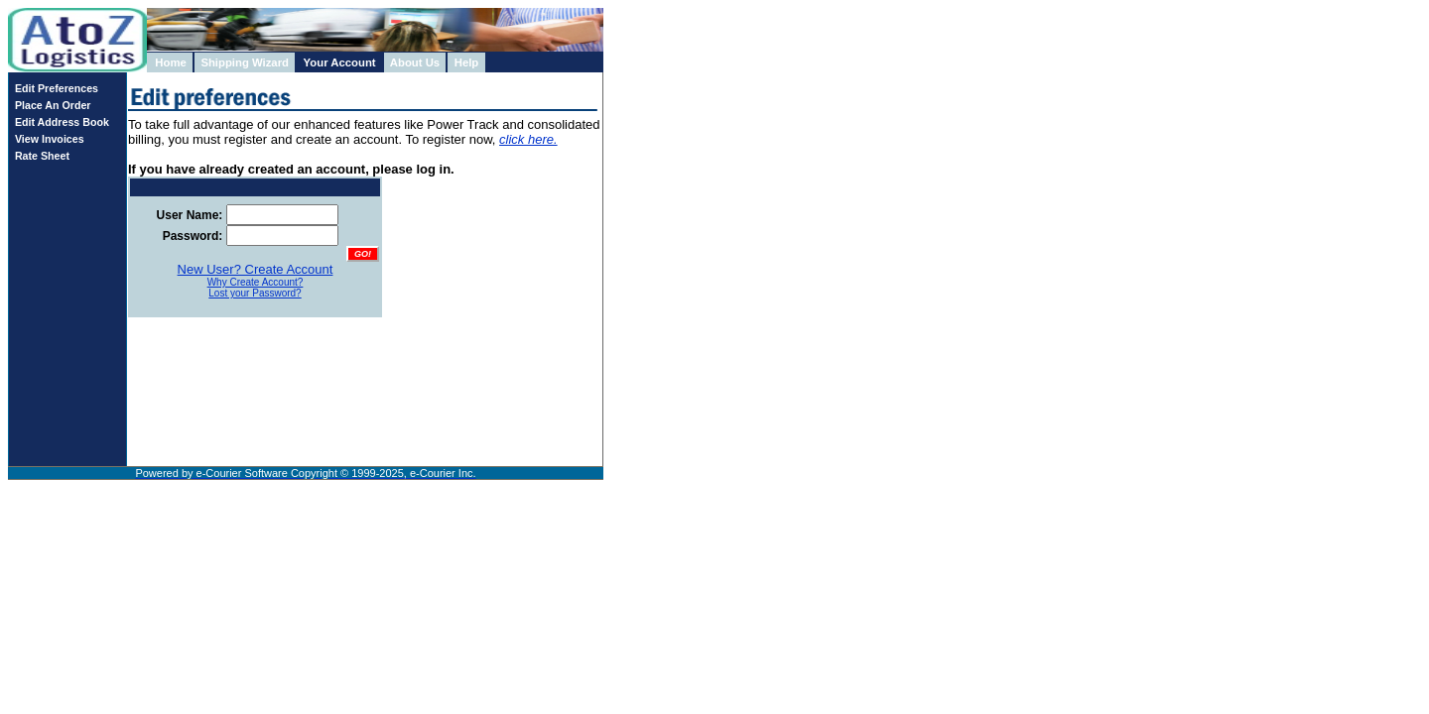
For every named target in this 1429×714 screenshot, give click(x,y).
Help (467, 62)
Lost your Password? (254, 293)
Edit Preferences (53, 88)
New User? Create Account (255, 269)
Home (170, 62)
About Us (415, 62)
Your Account (340, 62)
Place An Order (50, 105)
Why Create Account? (255, 282)
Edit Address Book (59, 122)
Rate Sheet (39, 156)
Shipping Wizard (244, 62)
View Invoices (46, 139)
